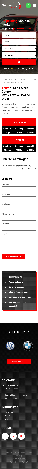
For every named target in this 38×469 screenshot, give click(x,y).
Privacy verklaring (19, 459)
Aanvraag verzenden (13, 256)
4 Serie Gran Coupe (23, 79)
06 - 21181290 (9, 398)
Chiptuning (9, 412)
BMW (11, 79)
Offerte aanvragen (19, 362)
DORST (25, 462)
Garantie (8, 416)
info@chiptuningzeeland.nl (14, 395)
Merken (4, 79)
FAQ (6, 419)
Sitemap (19, 455)
